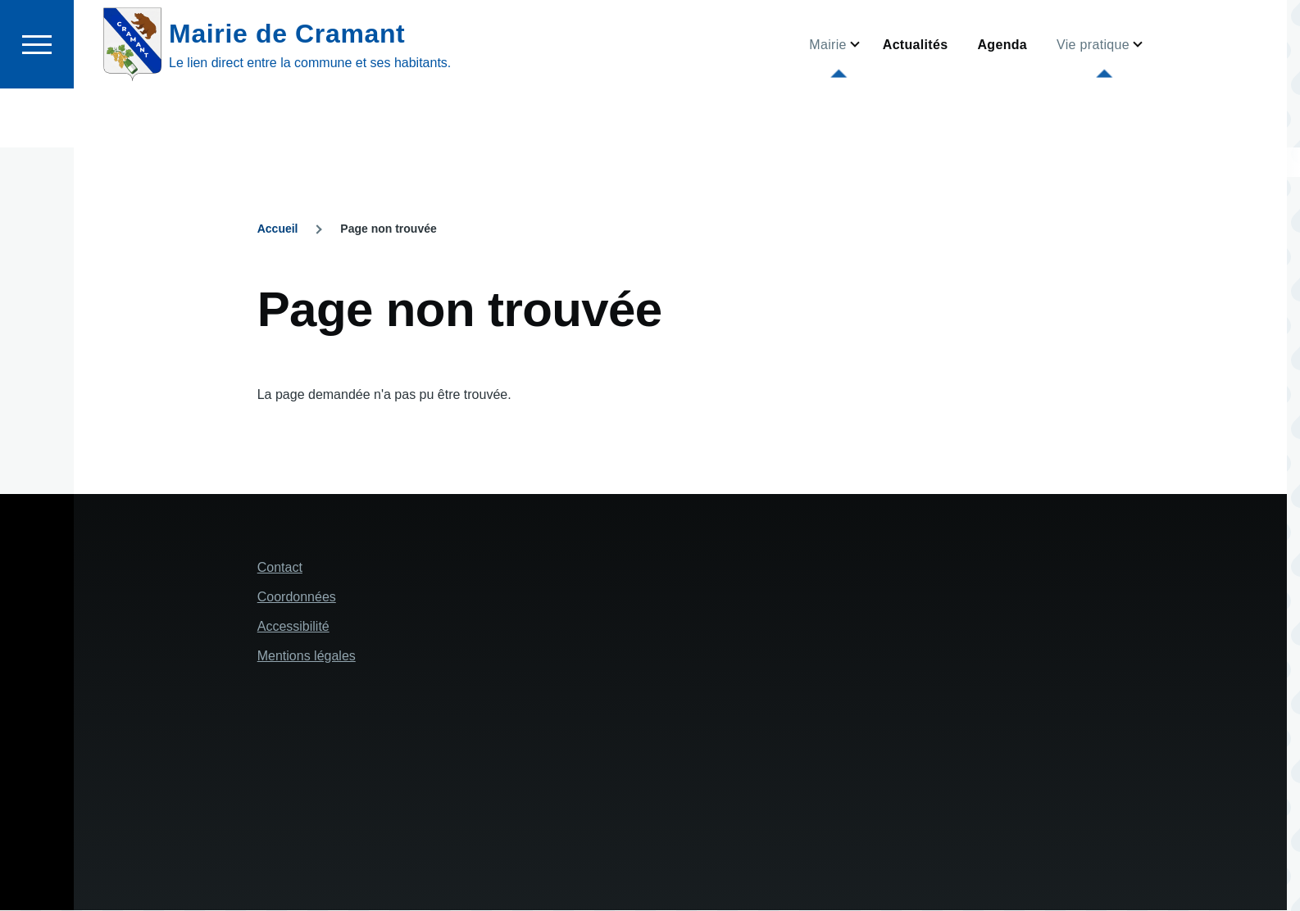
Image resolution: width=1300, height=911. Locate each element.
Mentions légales (306, 657)
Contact (279, 568)
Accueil (277, 229)
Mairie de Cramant (287, 92)
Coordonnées (296, 598)
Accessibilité (293, 627)
